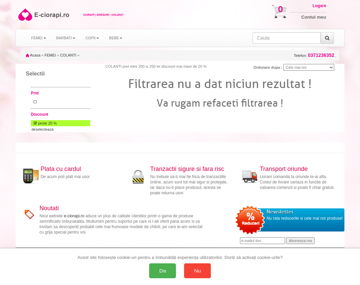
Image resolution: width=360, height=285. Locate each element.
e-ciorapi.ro (74, 216)
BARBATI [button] (65, 38)
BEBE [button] (115, 38)
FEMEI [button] (38, 38)
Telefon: (314, 55)
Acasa (33, 55)
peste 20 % (44, 123)
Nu (197, 270)
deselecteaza (43, 129)
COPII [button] (92, 38)
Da (162, 270)
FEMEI (50, 55)
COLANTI (68, 55)
